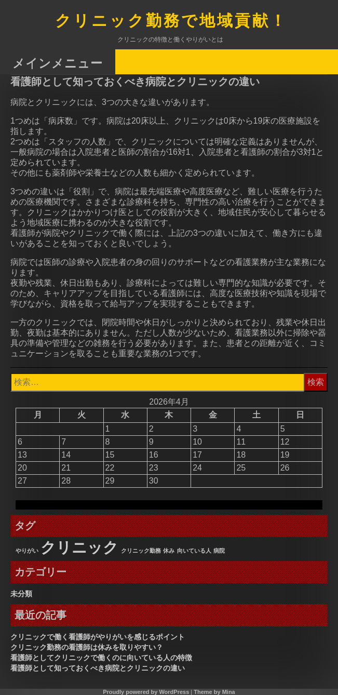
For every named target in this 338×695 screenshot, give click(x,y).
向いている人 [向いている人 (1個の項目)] (194, 550)
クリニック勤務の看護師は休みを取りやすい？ (86, 647)
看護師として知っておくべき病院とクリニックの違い (97, 668)
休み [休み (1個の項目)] (168, 550)
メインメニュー (57, 63)
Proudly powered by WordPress (146, 692)
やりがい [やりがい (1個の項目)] (27, 550)
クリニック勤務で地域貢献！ (171, 21)
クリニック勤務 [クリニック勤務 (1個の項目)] (141, 550)
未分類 (21, 594)
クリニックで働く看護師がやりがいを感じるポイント (97, 637)
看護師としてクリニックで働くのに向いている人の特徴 (101, 657)
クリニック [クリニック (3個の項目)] (79, 547)
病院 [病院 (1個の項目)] (219, 550)
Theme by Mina (214, 692)
